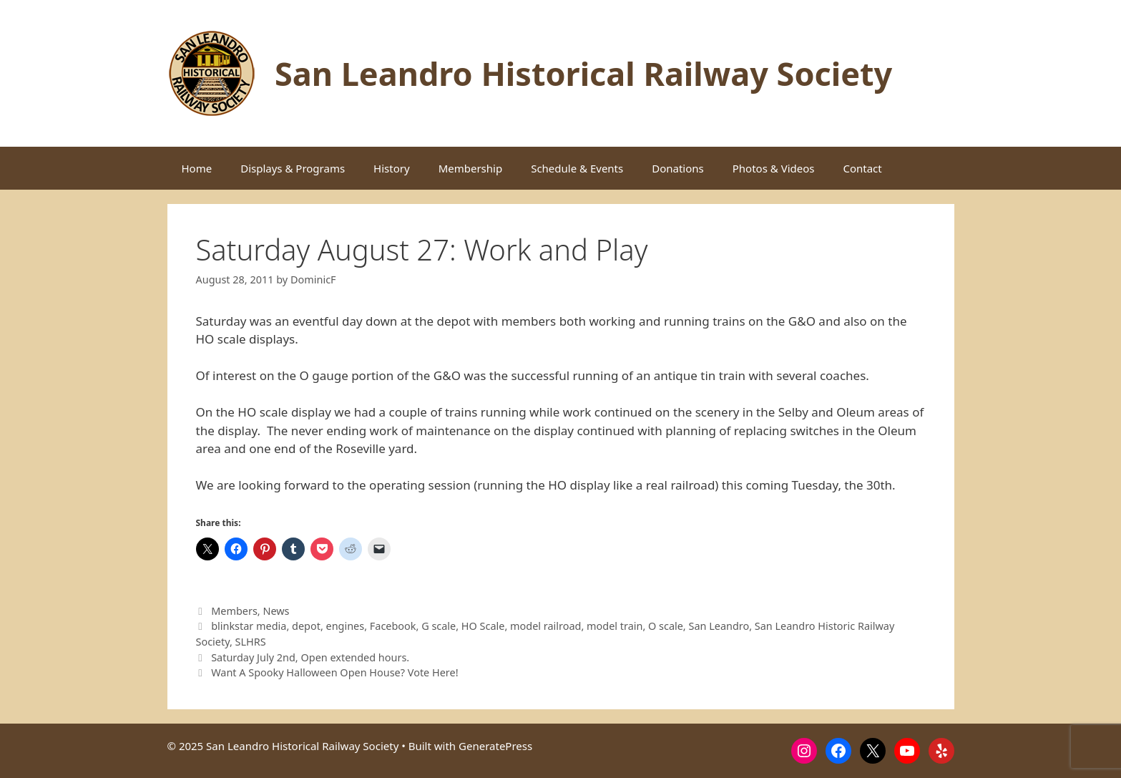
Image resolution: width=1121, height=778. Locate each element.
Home (197, 168)
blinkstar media (248, 626)
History (391, 168)
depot (306, 626)
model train (614, 626)
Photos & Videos (774, 168)
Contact (862, 168)
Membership (471, 168)
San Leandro (718, 626)
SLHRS (250, 641)
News (276, 611)
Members (234, 611)
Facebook (393, 626)
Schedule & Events (577, 168)
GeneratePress (495, 746)
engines (345, 626)
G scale (438, 626)
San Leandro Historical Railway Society (583, 73)
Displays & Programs (292, 168)
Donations (678, 168)
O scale (665, 626)
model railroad (545, 626)
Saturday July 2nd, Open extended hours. (310, 657)
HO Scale (483, 626)
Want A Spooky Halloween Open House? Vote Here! (334, 672)
